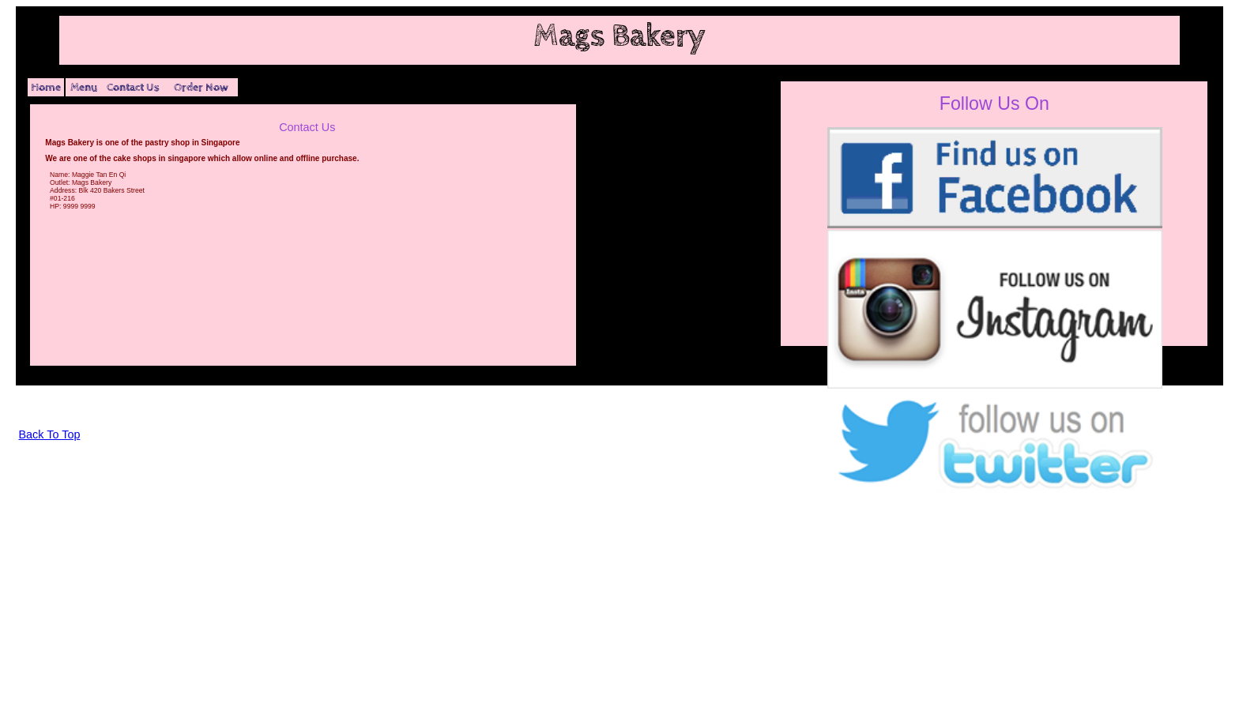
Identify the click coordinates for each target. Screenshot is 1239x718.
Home (46, 87)
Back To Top (50, 434)
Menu (83, 87)
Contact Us (133, 87)
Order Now (201, 87)
